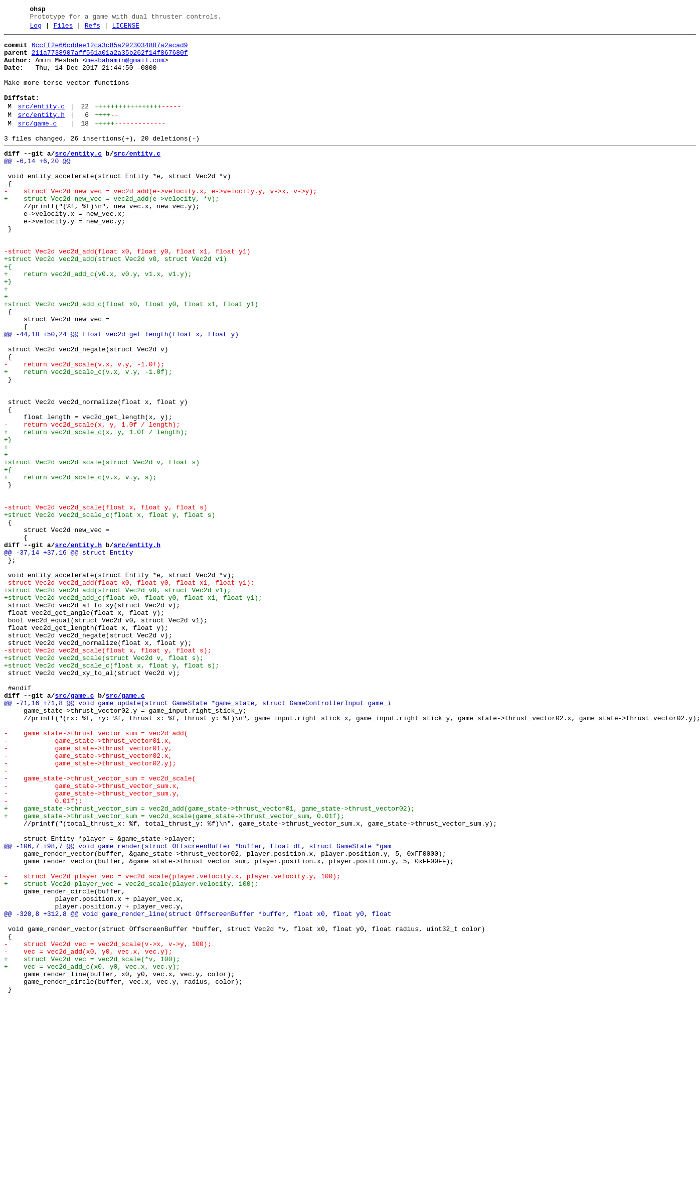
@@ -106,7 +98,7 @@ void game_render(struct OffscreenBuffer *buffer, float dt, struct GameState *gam (197, 1007)
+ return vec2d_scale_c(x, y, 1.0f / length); (96, 510)
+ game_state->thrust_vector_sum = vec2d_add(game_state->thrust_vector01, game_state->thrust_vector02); (209, 962)
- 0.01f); (43, 953)
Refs (92, 28)
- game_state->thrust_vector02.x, (88, 898)
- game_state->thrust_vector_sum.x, (92, 935)
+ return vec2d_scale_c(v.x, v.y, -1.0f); (88, 438)
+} (8, 329)
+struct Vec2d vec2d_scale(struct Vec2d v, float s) (102, 546)
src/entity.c (41, 122)
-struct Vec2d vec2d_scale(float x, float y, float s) (106, 600)
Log (36, 28)
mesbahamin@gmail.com (125, 67)
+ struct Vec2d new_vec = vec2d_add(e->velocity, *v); (111, 230)
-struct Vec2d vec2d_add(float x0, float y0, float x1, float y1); (129, 691)
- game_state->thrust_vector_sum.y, (92, 944)
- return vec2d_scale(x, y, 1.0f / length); (92, 501)
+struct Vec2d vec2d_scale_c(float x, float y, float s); (111, 790)
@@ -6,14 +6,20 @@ (37, 185)
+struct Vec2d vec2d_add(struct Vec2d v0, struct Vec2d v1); (117, 700)
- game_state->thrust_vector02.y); (90, 907)
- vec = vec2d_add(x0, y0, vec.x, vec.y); (88, 1133)
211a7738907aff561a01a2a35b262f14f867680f (110, 58)
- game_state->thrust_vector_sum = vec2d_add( (96, 871)
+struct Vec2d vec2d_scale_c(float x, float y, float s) (109, 609)
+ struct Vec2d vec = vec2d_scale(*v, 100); (92, 1142)
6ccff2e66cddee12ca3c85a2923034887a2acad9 (110, 49)
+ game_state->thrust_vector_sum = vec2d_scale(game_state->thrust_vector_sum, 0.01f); (174, 971)
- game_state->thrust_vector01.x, (88, 880)
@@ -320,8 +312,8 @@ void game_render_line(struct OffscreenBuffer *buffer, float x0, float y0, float (199, 1088)
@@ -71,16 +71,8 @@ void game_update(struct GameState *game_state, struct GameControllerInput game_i (197, 835)
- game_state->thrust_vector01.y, (88, 889)
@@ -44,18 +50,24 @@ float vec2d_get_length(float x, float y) (121, 393)
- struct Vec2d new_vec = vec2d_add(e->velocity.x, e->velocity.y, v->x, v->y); (160, 221)
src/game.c (37, 143)
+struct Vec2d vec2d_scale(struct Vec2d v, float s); (104, 781)
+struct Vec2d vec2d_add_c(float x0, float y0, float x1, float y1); (133, 709)
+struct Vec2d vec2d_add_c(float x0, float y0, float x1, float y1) (131, 356)
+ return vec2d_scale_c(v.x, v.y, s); (80, 564)
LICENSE (125, 28)
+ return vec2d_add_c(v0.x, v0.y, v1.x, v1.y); (98, 320)
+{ (8, 311)
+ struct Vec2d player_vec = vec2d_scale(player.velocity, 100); (131, 1052)
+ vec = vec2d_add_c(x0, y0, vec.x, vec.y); (92, 1151)
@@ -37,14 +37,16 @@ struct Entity (68, 654)
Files (63, 28)
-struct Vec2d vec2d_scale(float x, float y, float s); (107, 772)
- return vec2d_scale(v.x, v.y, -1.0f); (84, 429)
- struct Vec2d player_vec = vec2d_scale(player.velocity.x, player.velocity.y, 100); (172, 1043)
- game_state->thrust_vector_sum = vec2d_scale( (100, 926)
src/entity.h (41, 133)
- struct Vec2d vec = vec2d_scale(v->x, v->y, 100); (107, 1124)
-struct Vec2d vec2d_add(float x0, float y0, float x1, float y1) (127, 293)
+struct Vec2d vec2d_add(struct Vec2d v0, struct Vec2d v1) (115, 302)
